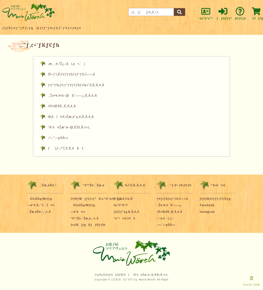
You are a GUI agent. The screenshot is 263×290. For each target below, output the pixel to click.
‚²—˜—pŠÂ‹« (58, 138)
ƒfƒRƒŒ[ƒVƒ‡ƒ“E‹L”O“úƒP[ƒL (97, 198)
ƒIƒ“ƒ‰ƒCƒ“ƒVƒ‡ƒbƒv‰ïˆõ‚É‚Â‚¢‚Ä (76, 85)
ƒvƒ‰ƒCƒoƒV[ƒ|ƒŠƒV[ (112, 274)
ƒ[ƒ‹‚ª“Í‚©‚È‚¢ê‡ (66, 148)
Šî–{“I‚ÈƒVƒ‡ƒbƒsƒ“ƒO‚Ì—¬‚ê (71, 74)
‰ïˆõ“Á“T (121, 205)
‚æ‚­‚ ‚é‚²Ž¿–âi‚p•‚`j (66, 64)
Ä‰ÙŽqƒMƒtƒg (39, 198)
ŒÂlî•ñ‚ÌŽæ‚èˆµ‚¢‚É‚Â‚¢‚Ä (71, 117)
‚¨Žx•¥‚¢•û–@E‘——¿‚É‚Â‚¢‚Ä (72, 95)
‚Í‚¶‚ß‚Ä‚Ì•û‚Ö (123, 198)
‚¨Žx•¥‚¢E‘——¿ (169, 205)
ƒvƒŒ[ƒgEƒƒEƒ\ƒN (88, 224)
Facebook (207, 205)
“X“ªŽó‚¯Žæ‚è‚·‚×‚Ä (85, 218)
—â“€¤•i (78, 211)
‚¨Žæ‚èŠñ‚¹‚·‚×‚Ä (39, 211)
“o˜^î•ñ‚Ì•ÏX (124, 218)
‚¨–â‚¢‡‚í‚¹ (165, 218)
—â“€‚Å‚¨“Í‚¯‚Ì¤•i (41, 205)
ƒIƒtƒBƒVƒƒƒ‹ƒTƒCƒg (215, 198)
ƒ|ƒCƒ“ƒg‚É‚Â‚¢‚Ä (126, 211)
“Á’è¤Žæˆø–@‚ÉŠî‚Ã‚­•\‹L (69, 127)
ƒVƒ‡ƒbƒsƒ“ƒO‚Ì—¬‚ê (172, 198)
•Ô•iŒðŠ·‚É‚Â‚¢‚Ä (62, 106)
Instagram (207, 211)
